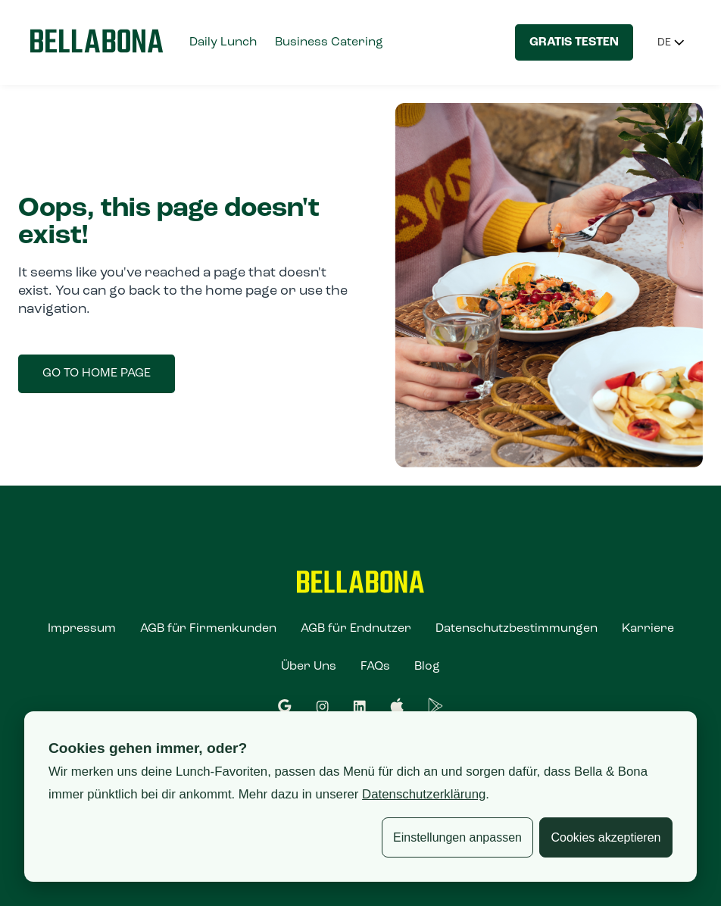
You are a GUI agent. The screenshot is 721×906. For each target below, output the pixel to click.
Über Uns (308, 667)
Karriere (648, 629)
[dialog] (360, 796)
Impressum (82, 629)
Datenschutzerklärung (423, 794)
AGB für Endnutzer (356, 629)
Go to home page (96, 373)
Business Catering (329, 42)
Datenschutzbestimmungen (516, 629)
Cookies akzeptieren (606, 837)
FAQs (375, 667)
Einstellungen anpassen (457, 837)
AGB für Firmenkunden (208, 629)
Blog (427, 667)
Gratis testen (574, 42)
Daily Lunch (223, 42)
